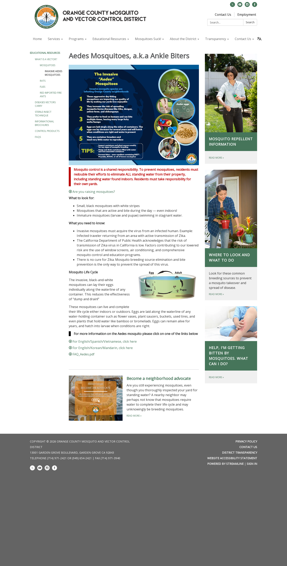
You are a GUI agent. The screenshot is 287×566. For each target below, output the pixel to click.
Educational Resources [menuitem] (109, 39)
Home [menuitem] (37, 39)
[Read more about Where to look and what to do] (231, 235)
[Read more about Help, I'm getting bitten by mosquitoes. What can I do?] (231, 344)
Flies (42, 86)
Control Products (47, 131)
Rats (42, 80)
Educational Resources (45, 53)
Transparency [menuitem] (215, 39)
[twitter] (232, 6)
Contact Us (223, 14)
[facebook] (254, 6)
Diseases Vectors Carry (45, 104)
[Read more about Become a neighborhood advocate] (134, 398)
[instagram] (247, 6)
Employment (246, 14)
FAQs (38, 137)
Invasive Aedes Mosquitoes (53, 73)
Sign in (252, 464)
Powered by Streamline (225, 464)
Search (250, 22)
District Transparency (239, 452)
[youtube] (239, 6)
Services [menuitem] (54, 39)
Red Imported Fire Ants (51, 94)
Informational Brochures (44, 123)
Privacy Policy (246, 441)
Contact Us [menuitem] (243, 39)
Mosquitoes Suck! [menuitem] (148, 39)
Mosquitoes (47, 65)
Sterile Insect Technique (43, 113)
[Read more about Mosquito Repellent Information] (231, 109)
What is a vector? (46, 59)
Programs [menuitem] (76, 39)
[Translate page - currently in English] (259, 39)
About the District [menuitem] (183, 39)
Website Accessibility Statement (232, 458)
